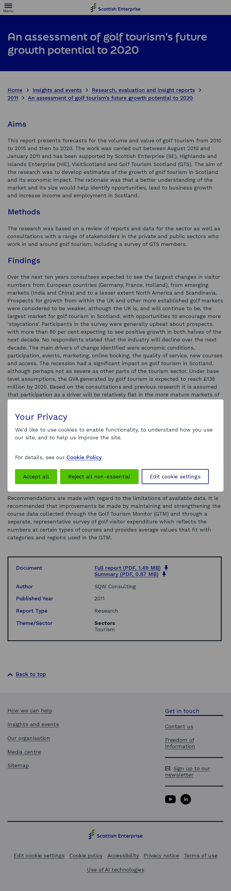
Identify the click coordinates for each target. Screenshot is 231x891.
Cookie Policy (84, 457)
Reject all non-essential (99, 477)
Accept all (36, 477)
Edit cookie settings (175, 477)
